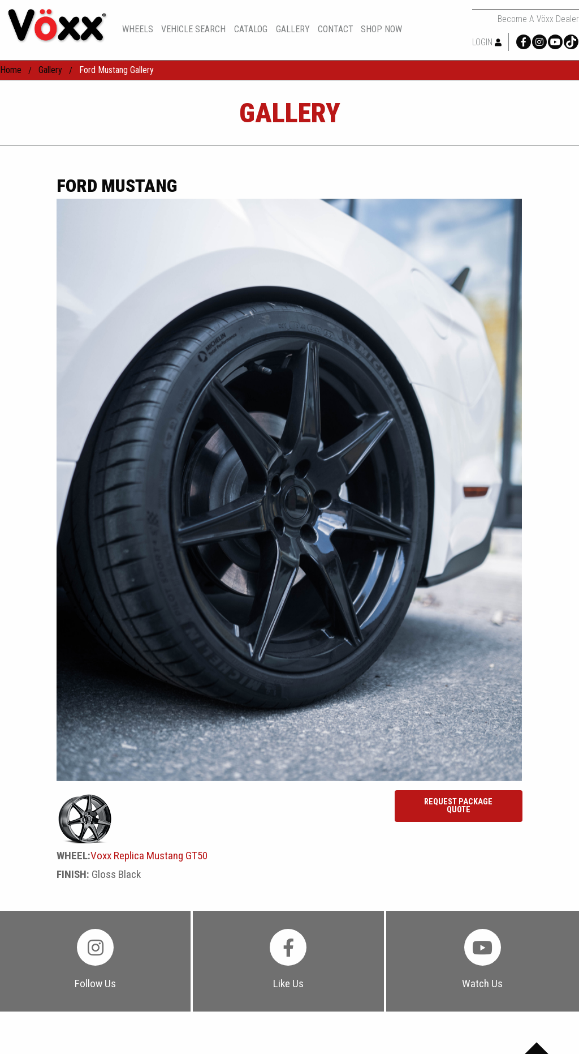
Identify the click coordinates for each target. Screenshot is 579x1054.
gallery (293, 29)
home (10, 70)
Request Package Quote (458, 806)
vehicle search (193, 29)
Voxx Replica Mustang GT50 (149, 855)
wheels (137, 29)
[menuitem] (141, 29)
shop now (381, 29)
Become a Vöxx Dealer (538, 19)
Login (487, 42)
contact (335, 29)
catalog (250, 29)
